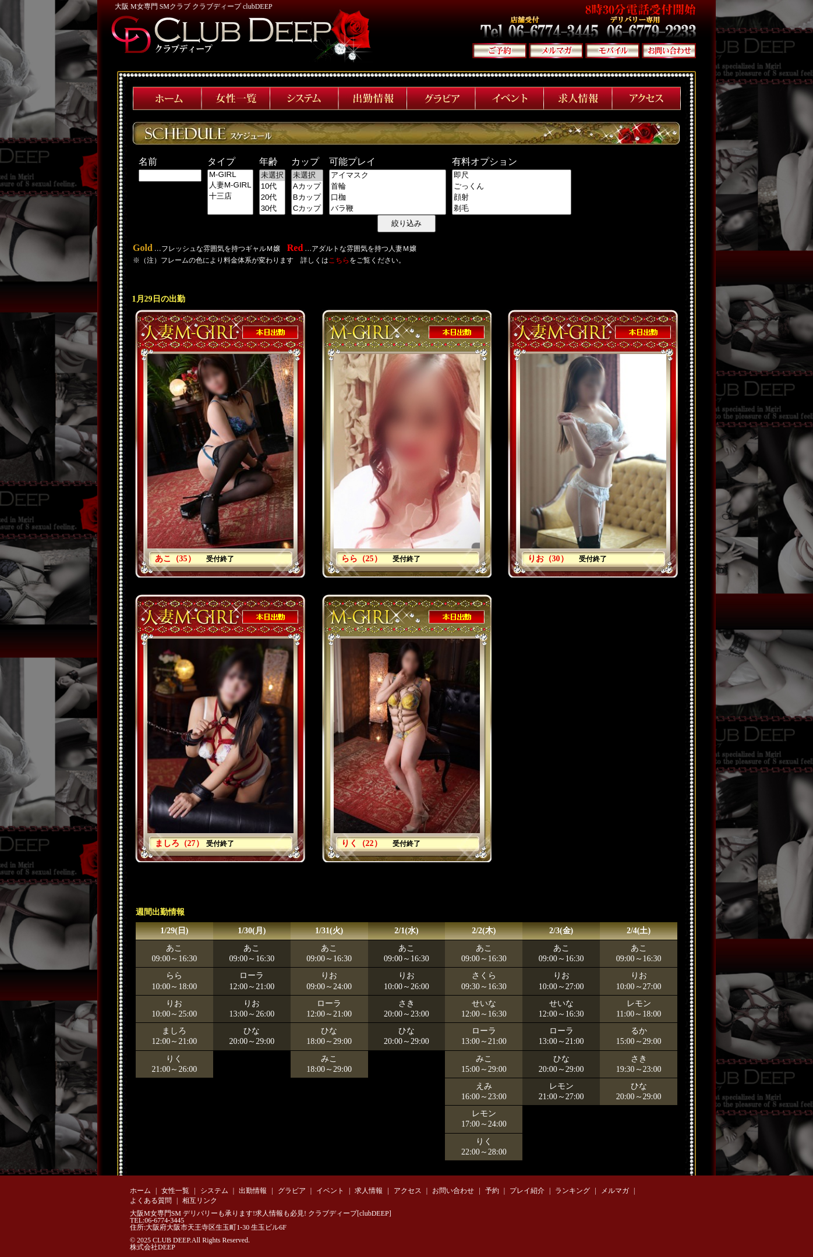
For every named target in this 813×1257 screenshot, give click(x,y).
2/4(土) (639, 930)
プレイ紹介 (527, 1191)
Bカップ (307, 197)
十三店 (230, 196)
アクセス (408, 1191)
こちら (338, 260)
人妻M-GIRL (230, 185)
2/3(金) (561, 930)
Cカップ (307, 208)
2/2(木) (484, 930)
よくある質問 (151, 1200)
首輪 (388, 186)
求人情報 (369, 1191)
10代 (272, 186)
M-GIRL (230, 175)
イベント (330, 1191)
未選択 (272, 175)
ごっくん (512, 186)
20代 (272, 197)
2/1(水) (406, 930)
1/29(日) (174, 930)
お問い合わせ (453, 1191)
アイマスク (388, 175)
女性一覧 (175, 1191)
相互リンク (199, 1200)
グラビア (292, 1191)
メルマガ (615, 1191)
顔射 (512, 197)
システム (214, 1191)
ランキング (572, 1191)
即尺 (512, 175)
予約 (492, 1191)
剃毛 (512, 208)
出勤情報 (253, 1191)
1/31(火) (329, 930)
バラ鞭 (388, 208)
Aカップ (307, 186)
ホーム (140, 1191)
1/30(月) (252, 930)
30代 (272, 208)
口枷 (388, 197)
